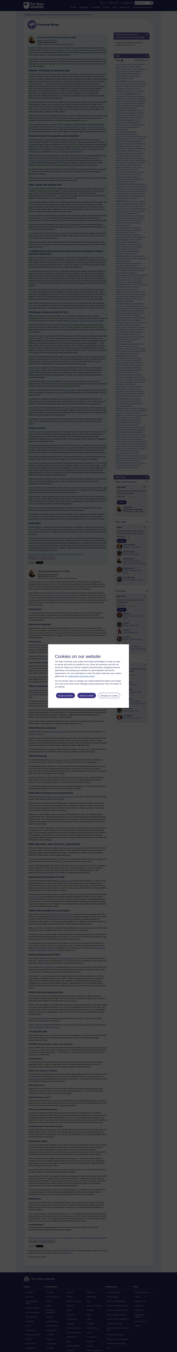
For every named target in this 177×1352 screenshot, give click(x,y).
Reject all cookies (87, 696)
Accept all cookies (65, 696)
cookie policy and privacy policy (81, 676)
